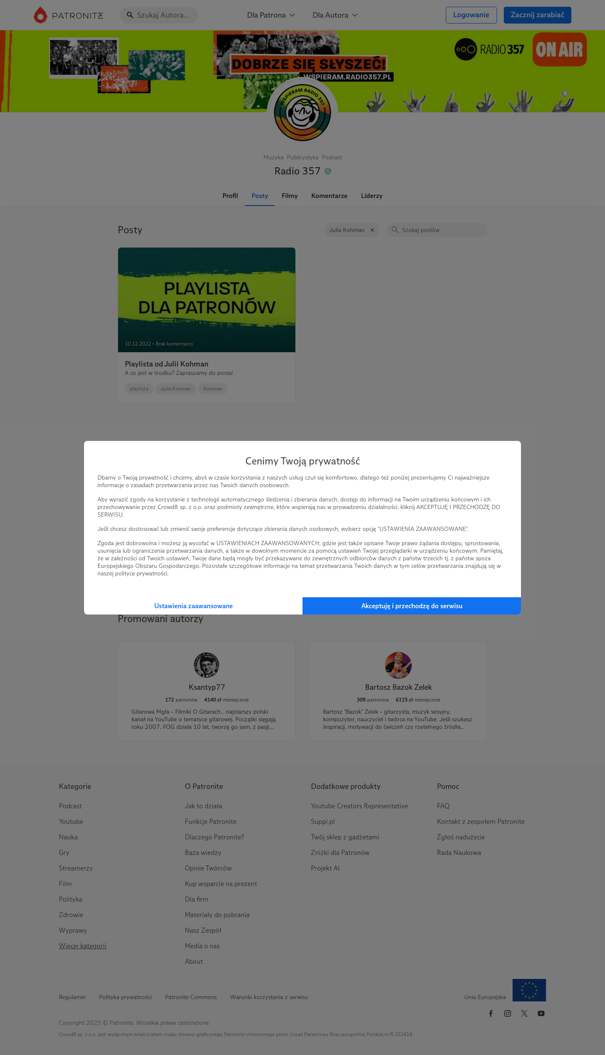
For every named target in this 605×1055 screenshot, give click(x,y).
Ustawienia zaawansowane (193, 605)
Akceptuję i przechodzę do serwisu (412, 605)
